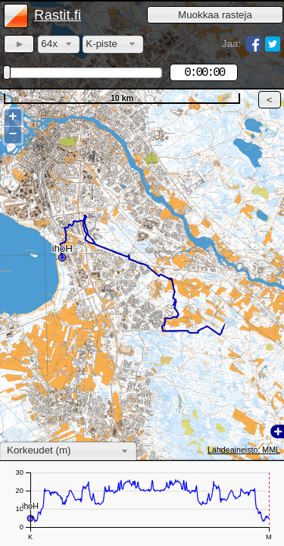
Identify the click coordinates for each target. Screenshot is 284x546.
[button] (215, 15)
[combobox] (59, 44)
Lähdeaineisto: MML (244, 449)
